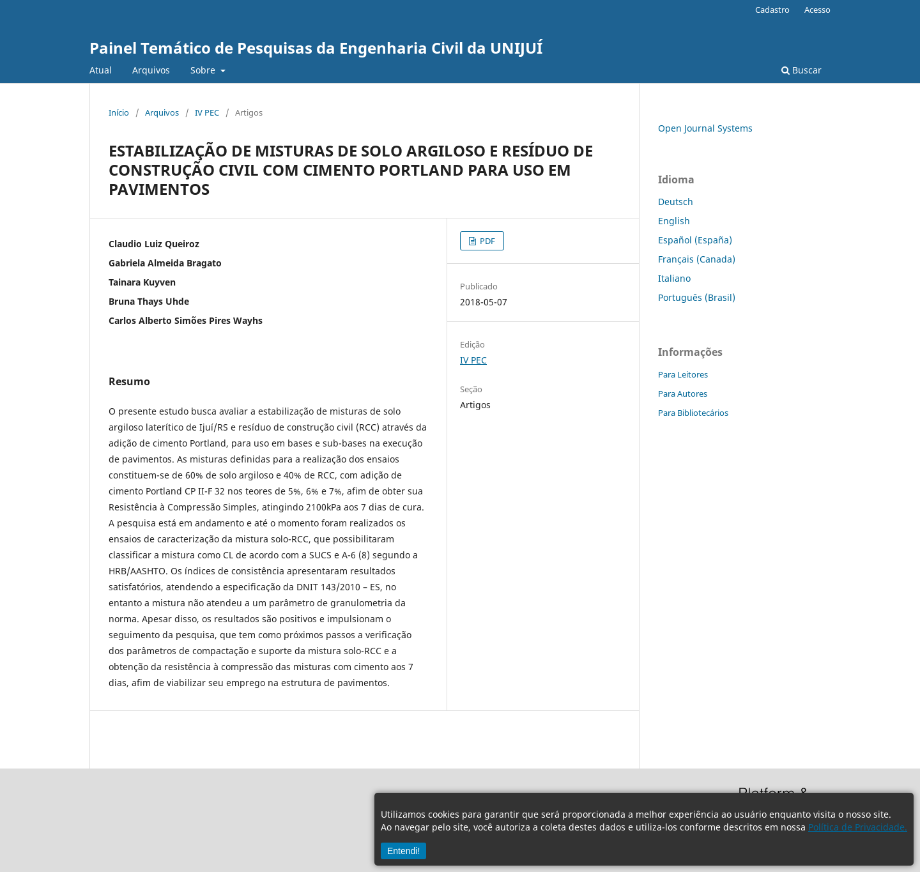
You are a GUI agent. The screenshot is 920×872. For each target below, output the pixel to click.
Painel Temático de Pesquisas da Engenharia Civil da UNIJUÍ (315, 47)
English (674, 221)
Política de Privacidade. (857, 827)
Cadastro (772, 9)
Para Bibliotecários (693, 412)
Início (119, 112)
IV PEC (207, 112)
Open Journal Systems (705, 128)
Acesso (817, 9)
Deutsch (675, 201)
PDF (486, 241)
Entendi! (403, 851)
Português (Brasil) (696, 297)
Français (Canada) (696, 259)
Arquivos (151, 70)
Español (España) (695, 240)
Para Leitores (683, 374)
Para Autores (682, 393)
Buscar (801, 70)
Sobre (204, 70)
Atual (100, 70)
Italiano (674, 278)
